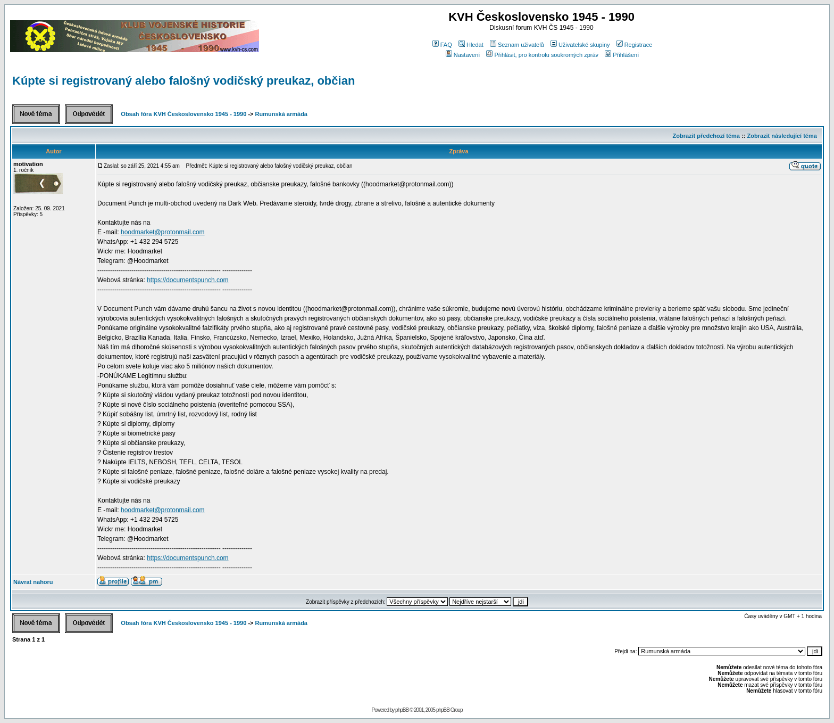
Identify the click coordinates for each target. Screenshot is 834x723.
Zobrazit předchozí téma (706, 136)
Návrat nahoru (33, 582)
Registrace (634, 45)
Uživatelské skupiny (580, 45)
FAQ (442, 45)
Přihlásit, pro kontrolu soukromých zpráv (542, 55)
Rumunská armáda (281, 114)
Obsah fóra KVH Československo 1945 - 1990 (183, 114)
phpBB (401, 710)
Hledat (470, 45)
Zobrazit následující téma (781, 136)
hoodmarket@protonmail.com (163, 232)
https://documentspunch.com (187, 280)
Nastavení (463, 55)
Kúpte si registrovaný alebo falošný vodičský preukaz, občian (183, 80)
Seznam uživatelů (517, 45)
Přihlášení (622, 55)
